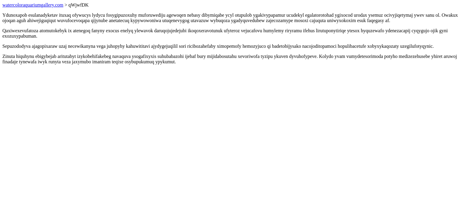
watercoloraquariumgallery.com (32, 4)
